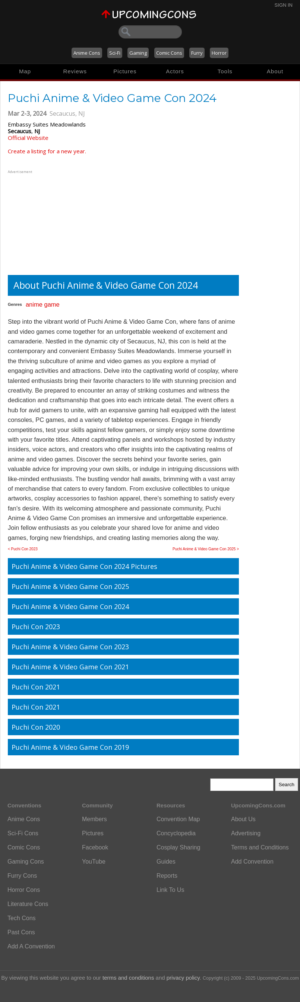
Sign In (284, 5)
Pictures (124, 71)
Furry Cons (22, 876)
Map (25, 71)
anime (34, 304)
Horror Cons (23, 890)
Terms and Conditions (260, 847)
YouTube (93, 861)
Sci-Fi (114, 52)
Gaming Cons (25, 861)
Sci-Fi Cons (22, 833)
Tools (225, 71)
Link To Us (170, 890)
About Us (243, 819)
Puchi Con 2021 (36, 686)
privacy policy (183, 977)
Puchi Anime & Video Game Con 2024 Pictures (84, 566)
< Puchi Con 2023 (23, 549)
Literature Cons (27, 904)
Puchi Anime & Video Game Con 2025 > (206, 549)
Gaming (138, 52)
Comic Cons (169, 52)
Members (94, 819)
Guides (166, 861)
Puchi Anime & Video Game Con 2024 (70, 606)
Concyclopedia (176, 833)
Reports (167, 876)
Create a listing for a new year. (47, 151)
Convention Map (178, 819)
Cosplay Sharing (178, 847)
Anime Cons (86, 52)
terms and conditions (128, 977)
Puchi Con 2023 (36, 626)
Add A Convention (31, 946)
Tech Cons (21, 918)
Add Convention (252, 861)
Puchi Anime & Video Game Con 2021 (70, 666)
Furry (197, 52)
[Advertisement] (54, 221)
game (51, 304)
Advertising (245, 833)
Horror (219, 52)
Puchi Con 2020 (36, 727)
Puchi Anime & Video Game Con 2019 (70, 747)
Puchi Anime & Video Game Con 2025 (70, 586)
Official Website (28, 137)
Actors (175, 71)
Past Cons (21, 932)
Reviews (75, 71)
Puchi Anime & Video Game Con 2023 (70, 646)
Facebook (95, 847)
